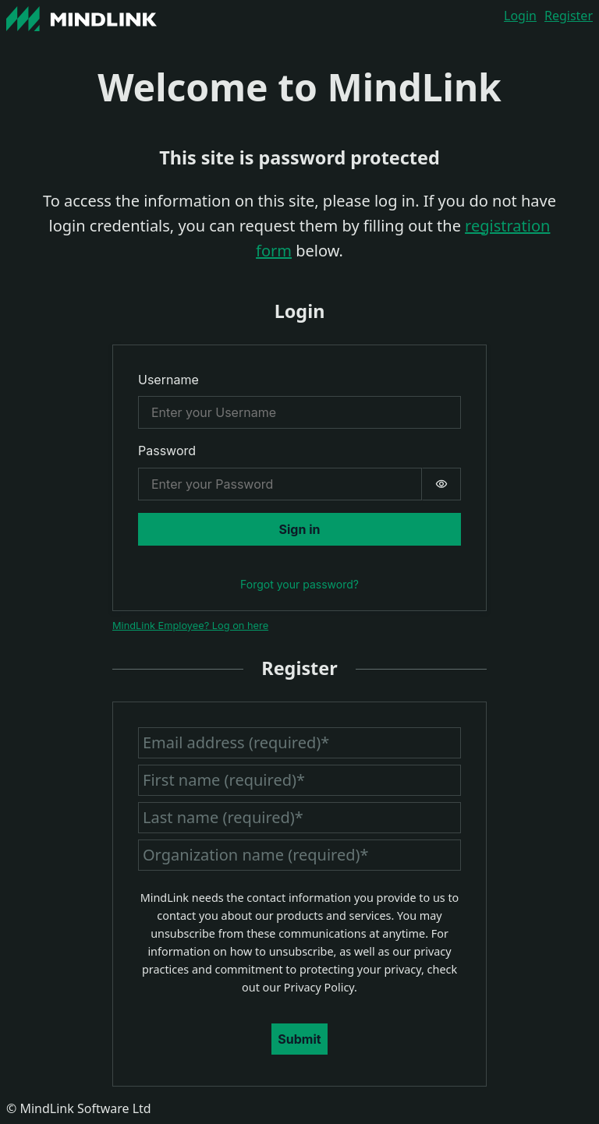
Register (568, 15)
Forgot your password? (299, 584)
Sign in (300, 529)
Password (167, 450)
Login (520, 15)
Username (168, 379)
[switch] (441, 484)
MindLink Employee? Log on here (190, 625)
